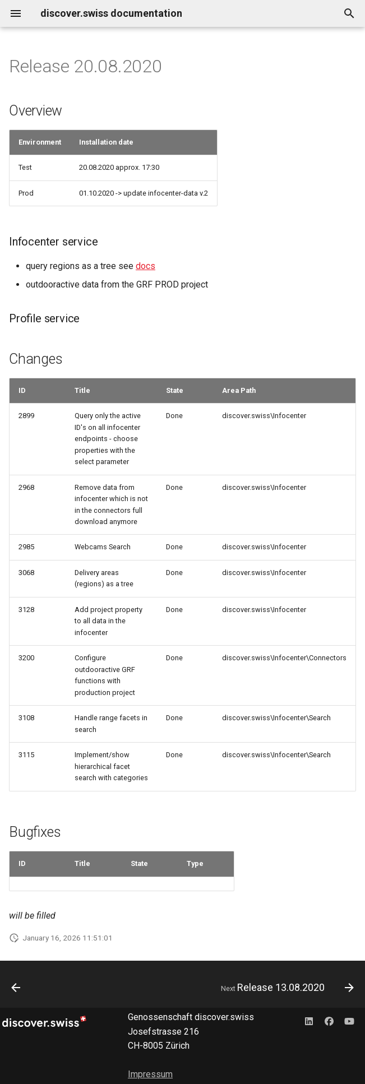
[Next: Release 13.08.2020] (285, 987)
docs (145, 266)
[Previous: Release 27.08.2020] (16, 987)
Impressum (150, 1074)
